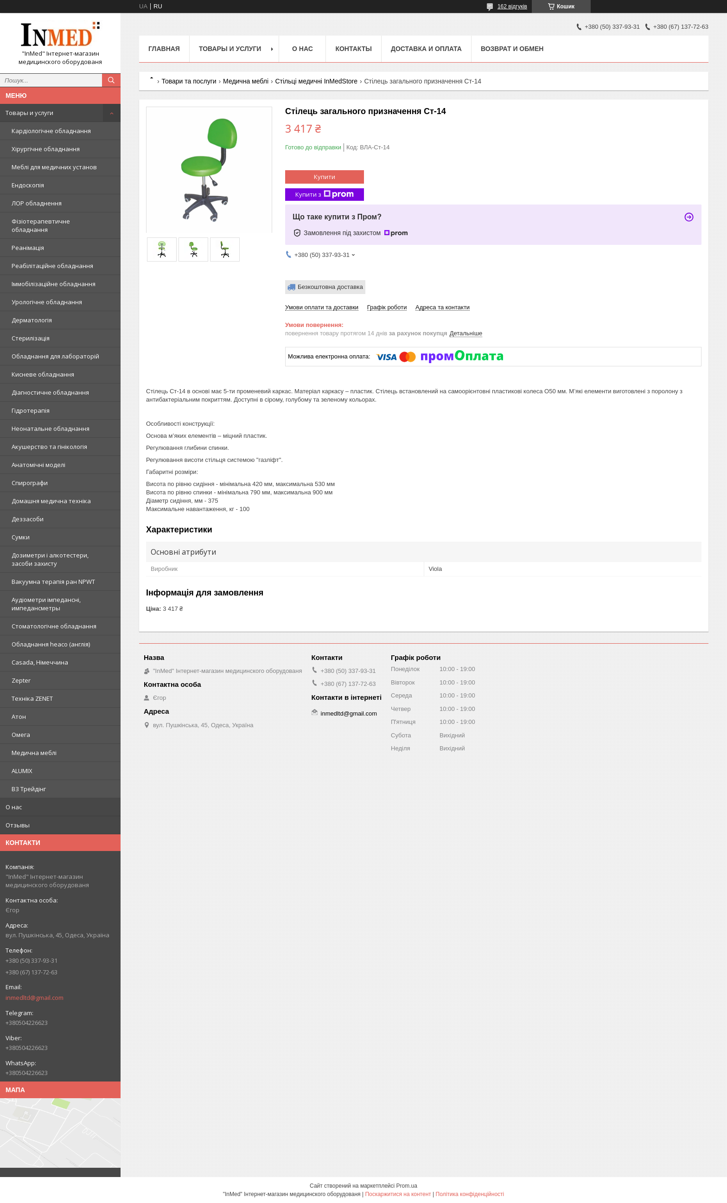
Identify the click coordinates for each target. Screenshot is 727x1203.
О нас (14, 807)
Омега (21, 734)
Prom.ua (406, 1186)
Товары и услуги (29, 113)
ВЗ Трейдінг (29, 789)
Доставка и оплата (426, 48)
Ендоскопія (28, 185)
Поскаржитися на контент (398, 1194)
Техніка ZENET (32, 698)
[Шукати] (111, 80)
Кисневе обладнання (43, 374)
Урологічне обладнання (47, 302)
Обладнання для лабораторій (55, 356)
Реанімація (28, 247)
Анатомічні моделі (38, 465)
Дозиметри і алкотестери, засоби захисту (50, 559)
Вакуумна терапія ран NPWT (53, 581)
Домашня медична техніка (51, 501)
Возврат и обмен (512, 48)
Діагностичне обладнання (50, 392)
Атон (19, 716)
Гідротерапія (31, 410)
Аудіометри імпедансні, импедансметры (46, 603)
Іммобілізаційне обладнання (54, 284)
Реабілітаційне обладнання (52, 266)
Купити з (324, 194)
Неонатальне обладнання (50, 428)
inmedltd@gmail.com (35, 997)
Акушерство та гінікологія (49, 446)
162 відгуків (512, 6)
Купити (324, 177)
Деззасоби (28, 519)
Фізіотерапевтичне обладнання (41, 225)
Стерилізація (31, 338)
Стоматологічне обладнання (54, 626)
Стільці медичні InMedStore (316, 81)
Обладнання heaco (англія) (51, 644)
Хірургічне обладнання (46, 149)
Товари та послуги (188, 81)
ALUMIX (22, 771)
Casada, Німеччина (40, 662)
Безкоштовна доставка (330, 286)
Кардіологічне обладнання (51, 131)
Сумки (21, 537)
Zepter (21, 680)
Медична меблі (34, 753)
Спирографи (30, 483)
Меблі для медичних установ (54, 167)
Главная (164, 48)
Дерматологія (32, 320)
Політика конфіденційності (470, 1194)
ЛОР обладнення (37, 203)
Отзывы (18, 825)
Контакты (353, 48)
